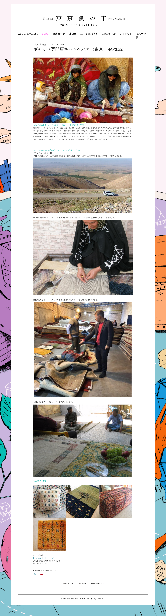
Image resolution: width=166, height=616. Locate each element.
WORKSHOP (109, 33)
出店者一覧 (59, 33)
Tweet (36, 574)
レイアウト (126, 33)
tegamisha (98, 598)
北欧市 (72, 33)
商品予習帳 (141, 35)
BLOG (45, 33)
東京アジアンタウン (48, 570)
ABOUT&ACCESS (28, 33)
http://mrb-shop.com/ (43, 558)
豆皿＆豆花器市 (89, 33)
